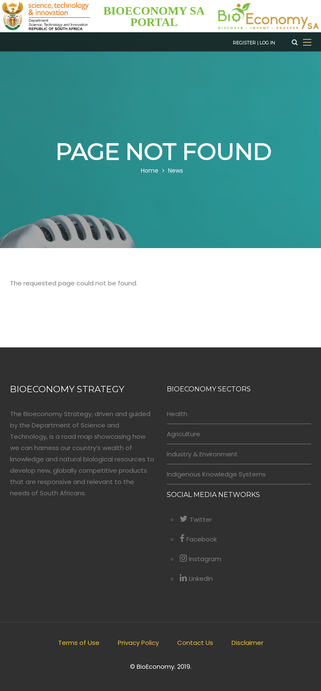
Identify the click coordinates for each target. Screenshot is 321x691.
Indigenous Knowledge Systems (216, 474)
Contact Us (195, 642)
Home (149, 171)
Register (244, 43)
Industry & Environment (202, 454)
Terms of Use (78, 642)
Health (177, 413)
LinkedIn (196, 578)
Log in (267, 43)
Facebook (198, 539)
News (175, 171)
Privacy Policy (138, 642)
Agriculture (183, 434)
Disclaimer (247, 642)
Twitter (196, 519)
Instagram (200, 558)
